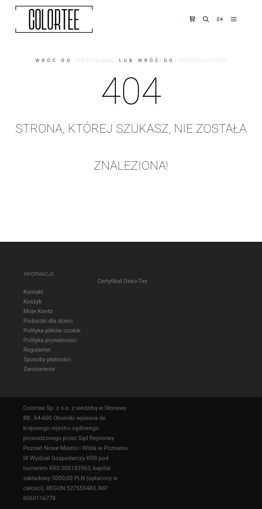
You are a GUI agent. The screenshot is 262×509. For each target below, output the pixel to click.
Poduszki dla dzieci (48, 320)
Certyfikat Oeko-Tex (122, 281)
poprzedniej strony (202, 60)
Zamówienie (39, 369)
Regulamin (37, 349)
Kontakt (34, 291)
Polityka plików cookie (52, 330)
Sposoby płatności (47, 359)
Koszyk (33, 301)
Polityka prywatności (50, 340)
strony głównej (96, 60)
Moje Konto (38, 311)
